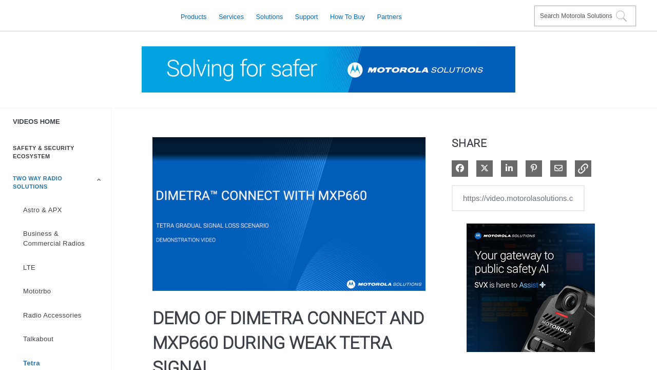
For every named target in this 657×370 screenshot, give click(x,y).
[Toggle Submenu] (99, 179)
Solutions (269, 16)
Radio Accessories (52, 315)
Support (306, 16)
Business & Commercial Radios (54, 238)
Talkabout (38, 339)
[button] (583, 168)
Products (194, 16)
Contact (522, 9)
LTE (29, 267)
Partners (389, 16)
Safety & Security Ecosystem (43, 152)
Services (231, 16)
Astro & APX (42, 210)
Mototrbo (37, 291)
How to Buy (347, 16)
